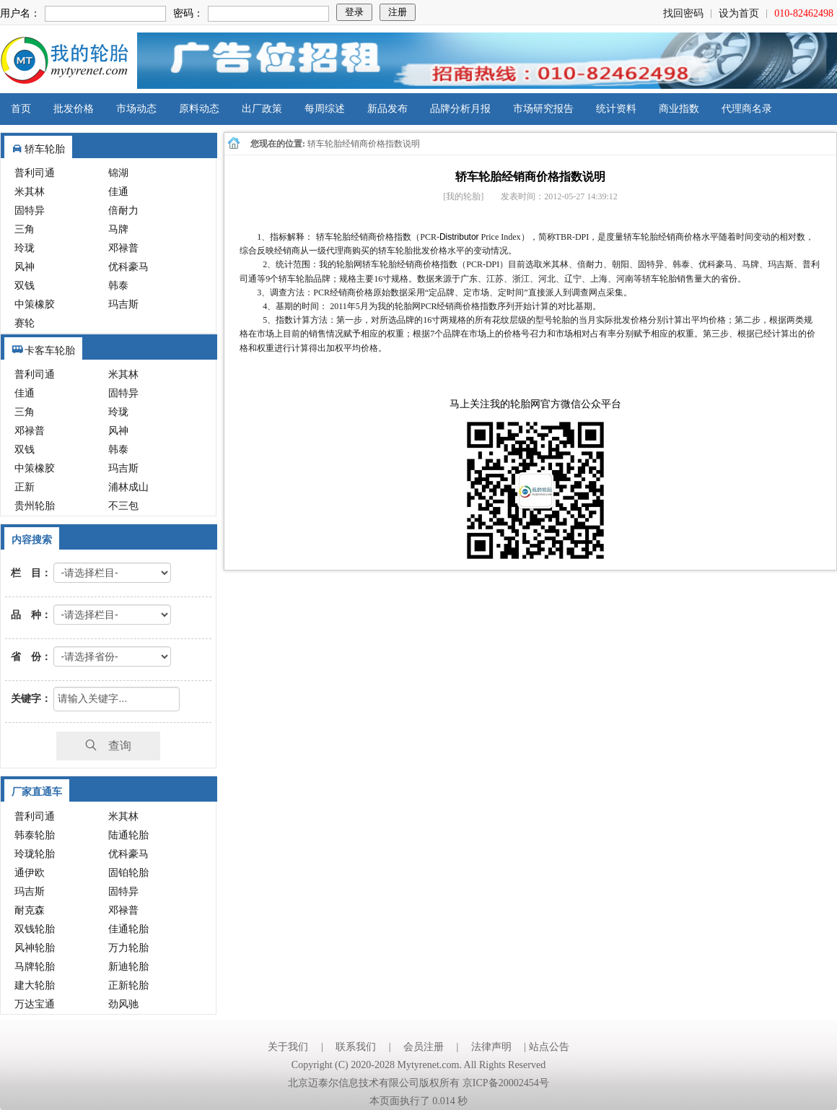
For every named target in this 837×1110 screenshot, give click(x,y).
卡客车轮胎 (50, 350)
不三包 (123, 505)
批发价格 (73, 108)
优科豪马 (128, 266)
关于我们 (288, 1046)
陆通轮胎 (128, 835)
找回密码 (683, 13)
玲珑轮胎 (34, 854)
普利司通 (34, 173)
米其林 (29, 191)
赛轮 (24, 323)
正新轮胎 (128, 985)
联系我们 (356, 1046)
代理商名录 (747, 108)
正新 (24, 487)
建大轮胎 (34, 985)
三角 (24, 229)
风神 (24, 266)
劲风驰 (123, 1004)
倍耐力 (123, 210)
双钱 (24, 285)
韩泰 (118, 285)
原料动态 (199, 108)
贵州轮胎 (34, 505)
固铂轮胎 (128, 872)
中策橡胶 (34, 304)
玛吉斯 (123, 304)
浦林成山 (128, 487)
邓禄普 (123, 248)
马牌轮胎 (34, 966)
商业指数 (679, 108)
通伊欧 (29, 872)
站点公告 (549, 1046)
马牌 (118, 229)
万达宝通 (34, 1004)
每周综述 (324, 108)
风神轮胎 (34, 947)
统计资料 (616, 108)
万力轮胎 (128, 947)
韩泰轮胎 (34, 835)
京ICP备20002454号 (506, 1083)
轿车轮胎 (45, 149)
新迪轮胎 (128, 966)
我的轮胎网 (64, 60)
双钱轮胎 (34, 929)
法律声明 (491, 1046)
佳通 (118, 191)
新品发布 (387, 108)
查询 (108, 746)
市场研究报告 (543, 108)
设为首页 (739, 13)
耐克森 (29, 910)
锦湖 (118, 173)
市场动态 (136, 108)
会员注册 (423, 1046)
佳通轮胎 (128, 929)
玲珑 (24, 248)
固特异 (29, 210)
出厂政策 (262, 108)
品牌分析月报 (460, 108)
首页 (21, 108)
